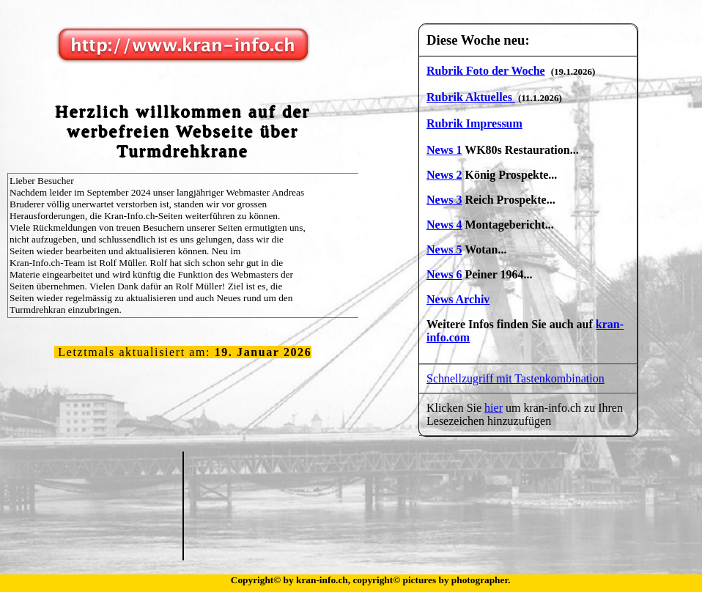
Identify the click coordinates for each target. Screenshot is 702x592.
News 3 (444, 199)
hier (493, 408)
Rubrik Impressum (474, 123)
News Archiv (457, 299)
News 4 (444, 224)
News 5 (444, 249)
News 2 (444, 175)
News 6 (444, 274)
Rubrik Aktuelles (470, 97)
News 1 (444, 150)
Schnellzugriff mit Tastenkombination (515, 378)
